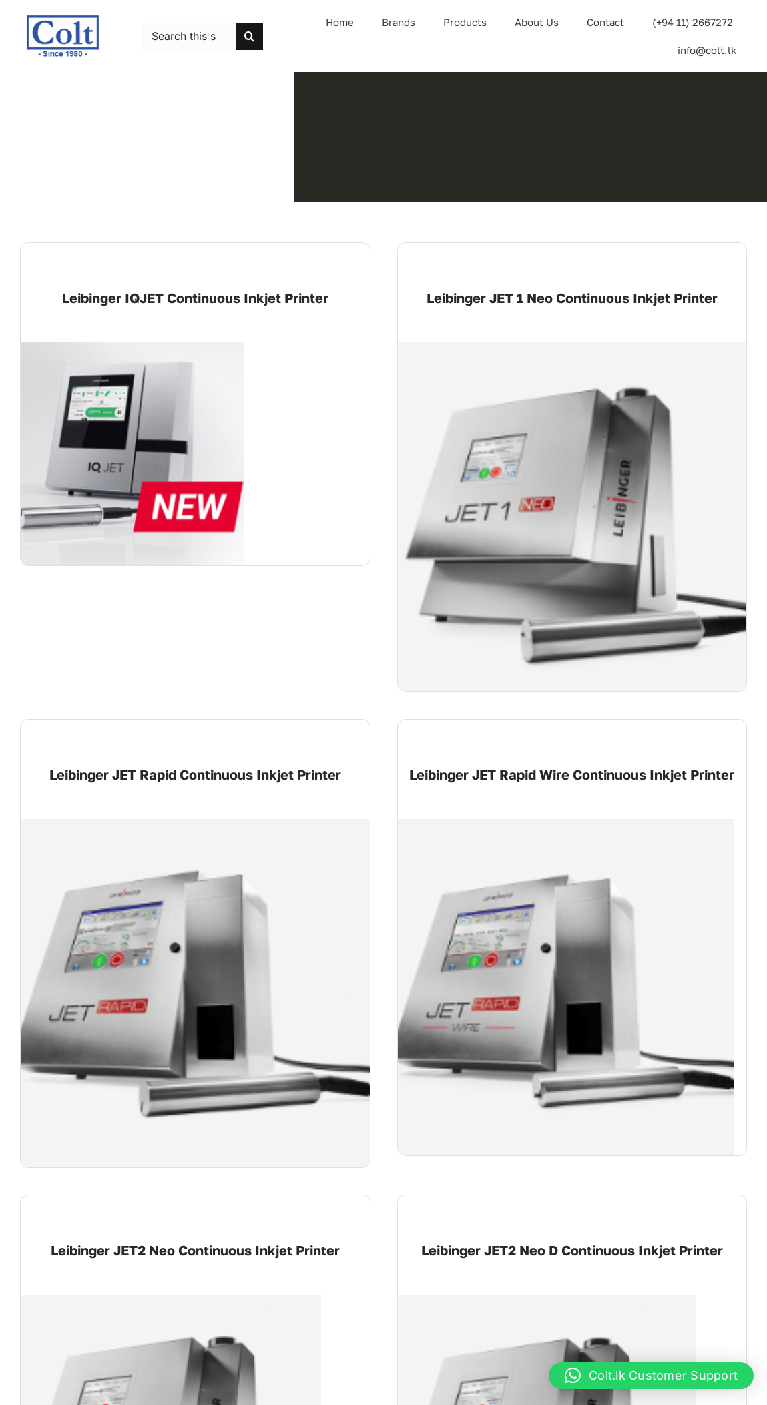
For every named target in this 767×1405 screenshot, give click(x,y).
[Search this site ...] (189, 36)
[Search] (249, 36)
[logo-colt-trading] (62, 19)
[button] (651, 1375)
